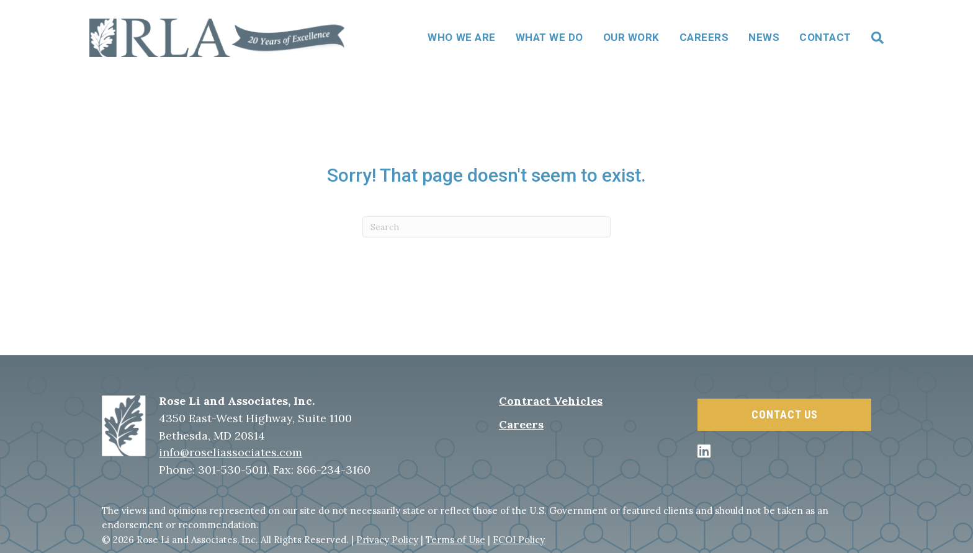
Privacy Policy (387, 540)
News (763, 37)
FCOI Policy (519, 540)
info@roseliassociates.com (230, 452)
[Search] (872, 38)
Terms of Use (455, 540)
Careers (704, 37)
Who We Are (461, 37)
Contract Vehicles (551, 401)
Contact (825, 37)
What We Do (549, 37)
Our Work (631, 37)
